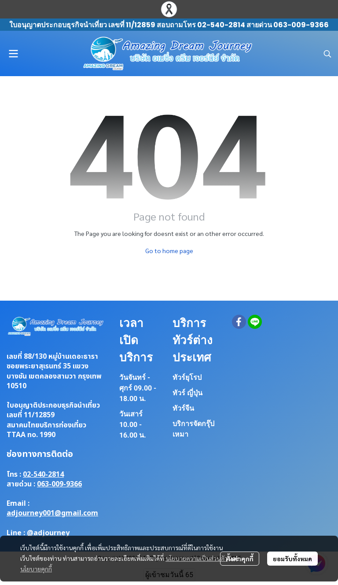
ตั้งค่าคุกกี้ (240, 559)
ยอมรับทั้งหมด (292, 559)
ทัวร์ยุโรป (187, 377)
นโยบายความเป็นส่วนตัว (196, 558)
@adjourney (48, 533)
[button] (327, 54)
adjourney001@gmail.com (52, 513)
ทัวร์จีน (183, 408)
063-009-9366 (59, 484)
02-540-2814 (43, 474)
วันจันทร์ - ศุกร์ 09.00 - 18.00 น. (137, 388)
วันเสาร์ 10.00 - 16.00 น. (132, 424)
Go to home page (169, 250)
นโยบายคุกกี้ (36, 569)
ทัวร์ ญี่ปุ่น (187, 393)
